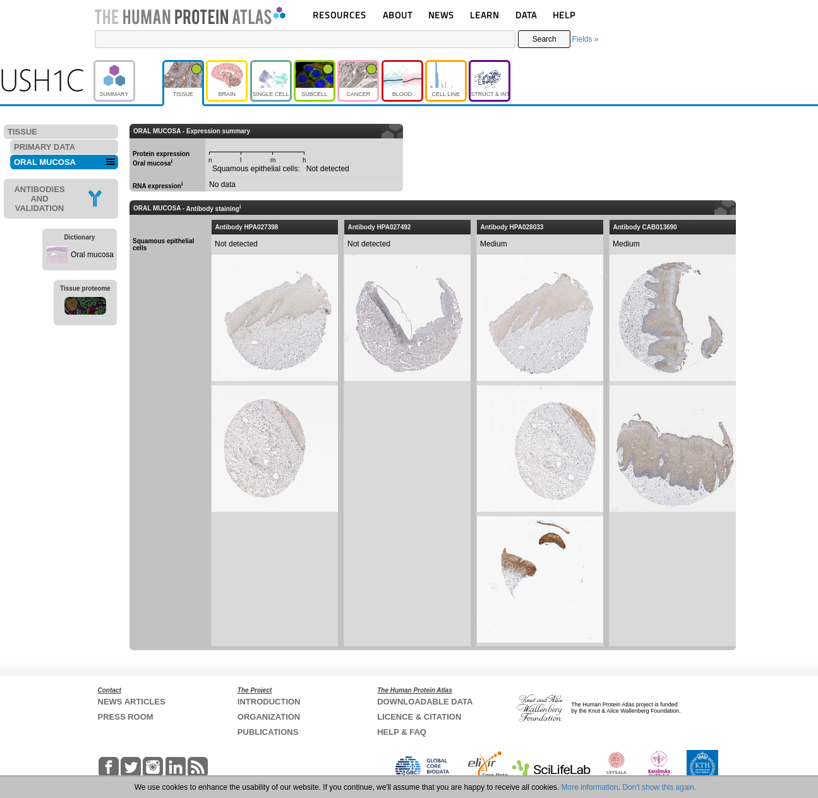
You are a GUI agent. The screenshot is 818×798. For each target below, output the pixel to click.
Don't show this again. (659, 787)
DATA (526, 14)
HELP (564, 14)
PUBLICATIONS (268, 732)
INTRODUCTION (269, 701)
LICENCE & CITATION (419, 717)
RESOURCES (339, 14)
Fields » (585, 39)
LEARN (484, 14)
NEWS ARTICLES (131, 701)
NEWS (441, 14)
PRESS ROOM (125, 717)
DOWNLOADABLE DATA (424, 701)
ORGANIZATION (269, 717)
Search (544, 39)
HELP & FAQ (401, 732)
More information (590, 787)
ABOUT (397, 14)
